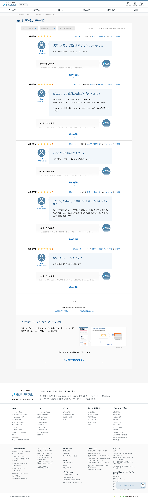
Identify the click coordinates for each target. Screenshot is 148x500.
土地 (110, 36)
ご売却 (117, 36)
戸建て (109, 84)
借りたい (61, 10)
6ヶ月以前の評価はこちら (86, 311)
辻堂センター (77, 84)
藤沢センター (78, 249)
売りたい (37, 10)
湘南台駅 (102, 36)
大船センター (78, 36)
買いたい (12, 10)
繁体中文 (20, 440)
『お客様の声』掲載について (63, 311)
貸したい (86, 10)
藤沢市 (94, 36)
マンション (108, 144)
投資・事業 (111, 10)
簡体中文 (26, 440)
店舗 (136, 10)
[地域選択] (23, 4)
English (14, 440)
